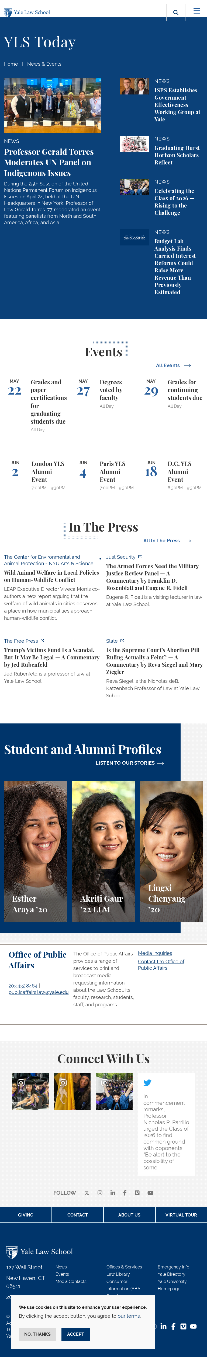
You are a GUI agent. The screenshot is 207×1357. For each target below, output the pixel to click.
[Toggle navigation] (197, 10)
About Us (129, 1215)
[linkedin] (113, 1193)
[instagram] (100, 1193)
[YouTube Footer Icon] (193, 1327)
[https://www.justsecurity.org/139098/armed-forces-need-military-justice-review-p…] (154, 582)
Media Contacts (71, 1281)
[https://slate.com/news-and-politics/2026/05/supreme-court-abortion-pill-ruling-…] (154, 670)
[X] (86, 1193)
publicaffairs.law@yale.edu (39, 992)
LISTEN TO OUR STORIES (125, 763)
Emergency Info (173, 1267)
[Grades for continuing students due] (171, 406)
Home (11, 64)
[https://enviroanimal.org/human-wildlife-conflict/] (52, 589)
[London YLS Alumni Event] (35, 475)
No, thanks (37, 1334)
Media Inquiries (155, 953)
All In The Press (162, 540)
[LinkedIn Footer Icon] (163, 1327)
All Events (168, 365)
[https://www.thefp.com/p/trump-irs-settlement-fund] (52, 662)
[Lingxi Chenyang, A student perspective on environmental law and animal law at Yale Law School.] (171, 851)
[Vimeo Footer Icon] (183, 1327)
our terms (129, 1316)
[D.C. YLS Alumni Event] (171, 475)
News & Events (44, 64)
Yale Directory (171, 1274)
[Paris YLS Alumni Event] (104, 475)
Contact (77, 1215)
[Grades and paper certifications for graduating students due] (35, 406)
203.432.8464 (23, 986)
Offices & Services (124, 1267)
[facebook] (125, 1193)
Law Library (118, 1274)
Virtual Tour (181, 1215)
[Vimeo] (137, 1193)
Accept (75, 1334)
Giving (25, 1215)
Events (62, 1274)
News (61, 1267)
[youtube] (150, 1193)
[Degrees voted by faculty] (104, 406)
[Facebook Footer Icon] (173, 1327)
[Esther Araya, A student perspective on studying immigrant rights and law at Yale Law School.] (35, 851)
